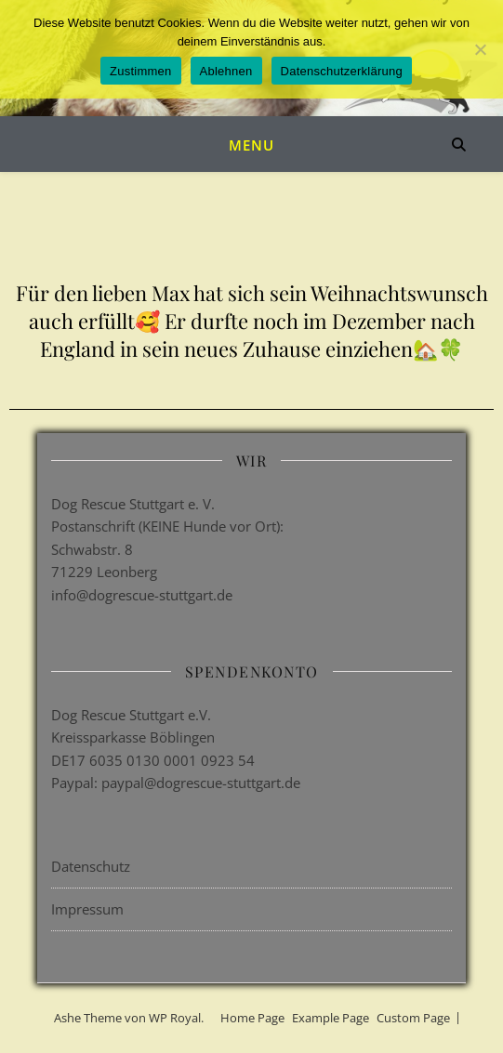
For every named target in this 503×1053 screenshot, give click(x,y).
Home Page (252, 1017)
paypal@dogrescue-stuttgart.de (200, 782)
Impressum (87, 909)
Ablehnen (226, 71)
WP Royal (175, 1017)
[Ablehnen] (479, 49)
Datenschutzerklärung (342, 71)
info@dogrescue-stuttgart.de (141, 595)
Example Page (330, 1017)
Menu (251, 145)
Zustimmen (141, 71)
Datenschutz (90, 866)
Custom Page (413, 1017)
